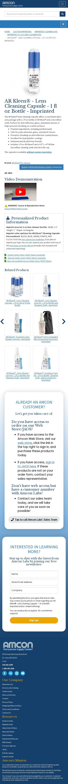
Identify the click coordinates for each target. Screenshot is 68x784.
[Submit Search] (62, 14)
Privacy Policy (7, 702)
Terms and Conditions (10, 709)
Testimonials (7, 691)
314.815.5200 (7, 665)
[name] (34, 574)
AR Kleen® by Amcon (21, 162)
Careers (5, 698)
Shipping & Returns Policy (11, 706)
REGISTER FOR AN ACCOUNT (40, 167)
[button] (63, 320)
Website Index (7, 724)
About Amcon (7, 684)
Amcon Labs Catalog (10, 688)
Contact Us (6, 713)
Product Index (7, 721)
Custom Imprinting (22, 31)
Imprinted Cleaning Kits (46, 31)
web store (25, 443)
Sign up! (34, 620)
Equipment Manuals (10, 739)
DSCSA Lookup (7, 753)
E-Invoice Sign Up (9, 746)
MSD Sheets (6, 742)
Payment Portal (8, 731)
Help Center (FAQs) (9, 728)
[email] (34, 582)
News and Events (9, 695)
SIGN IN (24, 167)
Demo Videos (7, 735)
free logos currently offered (21, 245)
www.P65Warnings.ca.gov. (16, 208)
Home (7, 31)
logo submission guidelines (32, 239)
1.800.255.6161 (8, 668)
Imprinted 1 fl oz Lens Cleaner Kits (24, 34)
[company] (34, 590)
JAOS (4, 749)
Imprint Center (8, 756)
